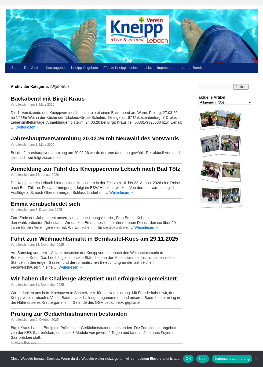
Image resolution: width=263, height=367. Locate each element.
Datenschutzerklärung (232, 359)
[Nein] (256, 358)
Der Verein (32, 68)
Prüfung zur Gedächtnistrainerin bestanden (69, 314)
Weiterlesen (28, 127)
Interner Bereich (192, 68)
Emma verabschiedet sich (45, 204)
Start (15, 68)
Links (148, 68)
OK (188, 359)
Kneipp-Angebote (84, 68)
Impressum (165, 68)
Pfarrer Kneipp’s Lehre (120, 68)
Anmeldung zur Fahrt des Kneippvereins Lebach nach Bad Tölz (95, 169)
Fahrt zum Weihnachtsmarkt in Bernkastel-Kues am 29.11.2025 (94, 239)
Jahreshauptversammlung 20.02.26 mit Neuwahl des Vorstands (95, 138)
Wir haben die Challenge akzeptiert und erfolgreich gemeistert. (94, 278)
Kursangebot (56, 68)
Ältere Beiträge (23, 342)
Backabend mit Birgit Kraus (48, 98)
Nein (202, 359)
